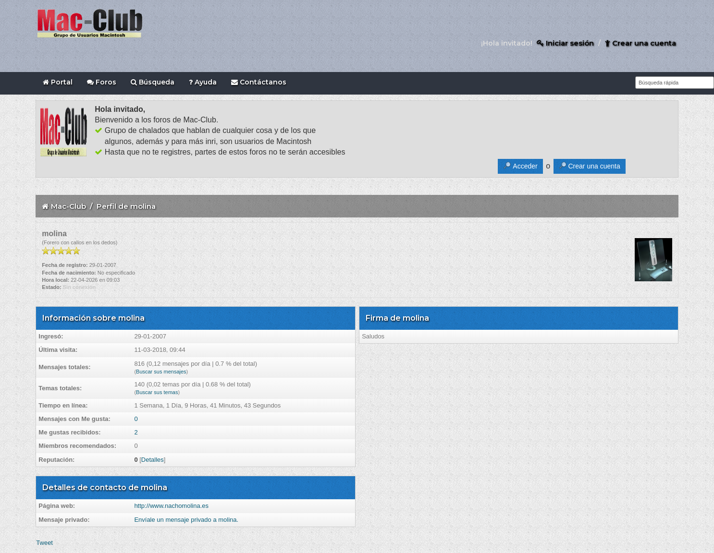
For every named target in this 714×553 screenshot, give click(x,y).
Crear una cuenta (640, 43)
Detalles (152, 459)
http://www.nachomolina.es (171, 505)
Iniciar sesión (565, 43)
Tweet (44, 542)
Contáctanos (258, 82)
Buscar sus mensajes (161, 371)
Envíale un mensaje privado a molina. (186, 519)
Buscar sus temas (157, 392)
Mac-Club (68, 206)
